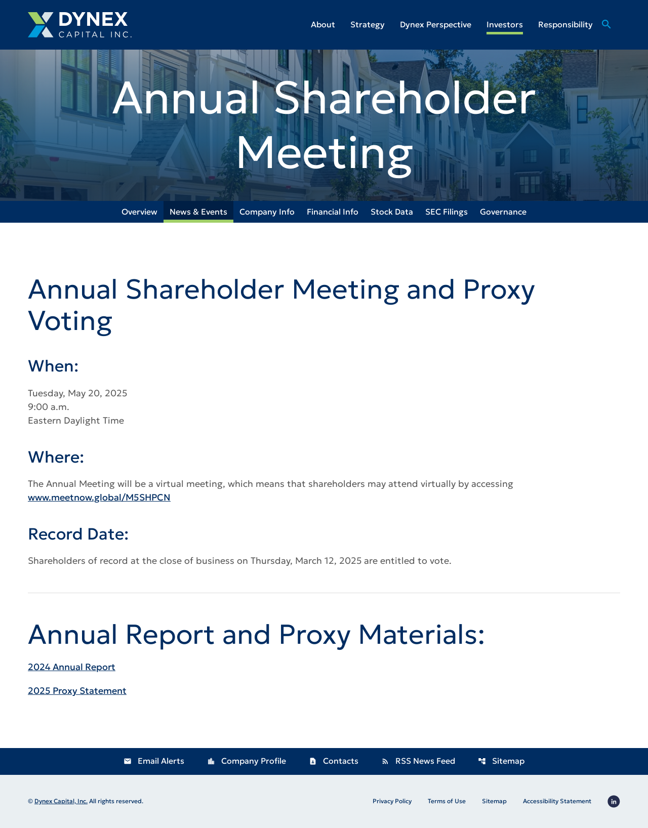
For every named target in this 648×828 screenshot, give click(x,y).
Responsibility (565, 24)
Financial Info (332, 211)
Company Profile (246, 761)
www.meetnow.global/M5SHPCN (99, 497)
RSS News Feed (418, 761)
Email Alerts (154, 761)
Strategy (367, 24)
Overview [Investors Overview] (139, 211)
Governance (503, 211)
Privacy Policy (392, 801)
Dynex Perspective (435, 24)
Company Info (267, 211)
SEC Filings (446, 211)
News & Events (198, 211)
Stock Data (392, 211)
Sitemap (501, 761)
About (323, 24)
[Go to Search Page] (606, 35)
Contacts (333, 761)
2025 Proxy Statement (77, 690)
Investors (505, 24)
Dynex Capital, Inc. (61, 801)
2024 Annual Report (71, 667)
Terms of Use (447, 801)
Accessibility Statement (557, 801)
